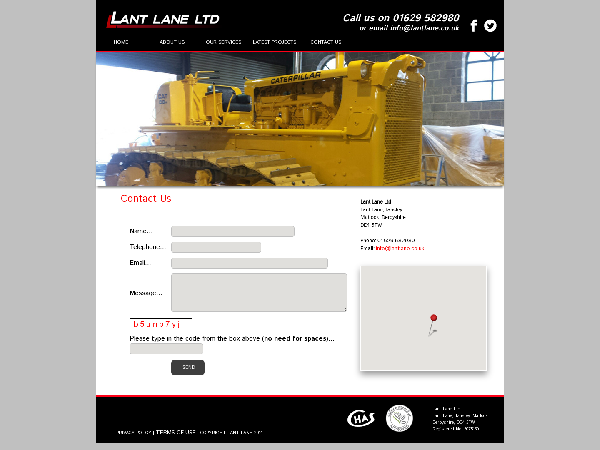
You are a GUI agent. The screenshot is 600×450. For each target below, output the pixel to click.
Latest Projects (274, 42)
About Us (172, 42)
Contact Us (325, 42)
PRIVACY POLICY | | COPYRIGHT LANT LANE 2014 (189, 440)
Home (121, 42)
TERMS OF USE (176, 440)
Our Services (223, 42)
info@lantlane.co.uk (421, 252)
